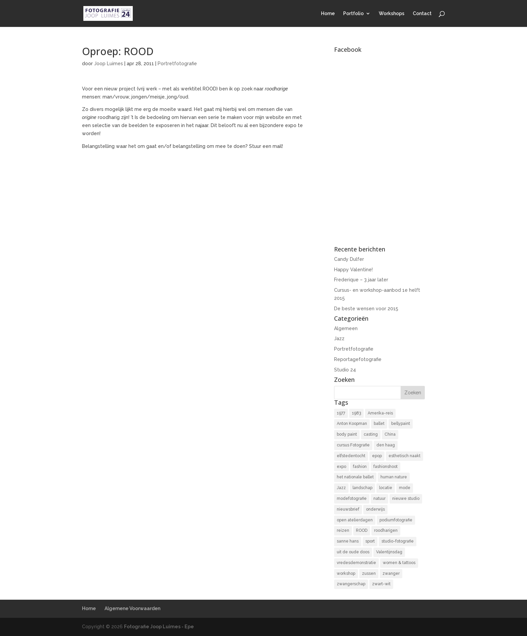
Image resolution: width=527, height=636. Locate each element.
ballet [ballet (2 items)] (379, 423)
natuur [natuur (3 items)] (379, 498)
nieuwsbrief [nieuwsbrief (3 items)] (348, 509)
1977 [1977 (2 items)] (341, 413)
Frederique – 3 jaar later (361, 279)
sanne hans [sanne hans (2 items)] (348, 541)
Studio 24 (345, 369)
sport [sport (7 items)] (370, 541)
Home (328, 13)
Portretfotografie (177, 63)
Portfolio (353, 13)
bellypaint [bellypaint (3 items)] (400, 423)
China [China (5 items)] (390, 434)
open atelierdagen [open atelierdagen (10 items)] (355, 520)
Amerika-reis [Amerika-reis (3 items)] (380, 413)
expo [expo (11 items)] (341, 466)
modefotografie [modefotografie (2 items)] (352, 498)
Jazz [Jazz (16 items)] (341, 487)
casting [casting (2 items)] (371, 434)
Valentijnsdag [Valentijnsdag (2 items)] (389, 552)
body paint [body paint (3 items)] (347, 434)
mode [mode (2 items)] (404, 487)
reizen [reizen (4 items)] (343, 530)
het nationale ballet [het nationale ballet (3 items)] (355, 477)
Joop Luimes (108, 63)
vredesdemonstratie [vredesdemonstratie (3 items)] (356, 562)
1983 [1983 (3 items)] (356, 413)
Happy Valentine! (353, 269)
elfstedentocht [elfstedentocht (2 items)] (351, 455)
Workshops (391, 13)
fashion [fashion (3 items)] (360, 466)
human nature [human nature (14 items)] (393, 477)
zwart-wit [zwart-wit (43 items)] (381, 584)
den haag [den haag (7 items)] (385, 445)
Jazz (339, 338)
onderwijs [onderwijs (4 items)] (375, 509)
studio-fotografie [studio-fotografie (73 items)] (397, 541)
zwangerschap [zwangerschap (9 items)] (351, 584)
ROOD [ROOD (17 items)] (361, 530)
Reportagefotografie (357, 359)
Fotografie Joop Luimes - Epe (159, 626)
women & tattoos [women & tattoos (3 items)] (399, 562)
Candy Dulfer (349, 259)
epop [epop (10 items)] (377, 455)
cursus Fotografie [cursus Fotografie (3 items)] (353, 445)
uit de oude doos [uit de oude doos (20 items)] (353, 552)
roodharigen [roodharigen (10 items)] (386, 530)
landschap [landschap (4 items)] (362, 487)
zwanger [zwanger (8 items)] (391, 573)
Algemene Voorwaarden (132, 608)
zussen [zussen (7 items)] (369, 573)
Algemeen (346, 328)
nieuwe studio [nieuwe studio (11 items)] (405, 498)
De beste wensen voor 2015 (366, 308)
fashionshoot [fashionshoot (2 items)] (385, 466)
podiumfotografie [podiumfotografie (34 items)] (395, 520)
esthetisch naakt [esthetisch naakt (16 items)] (404, 455)
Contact (422, 13)
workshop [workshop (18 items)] (346, 573)
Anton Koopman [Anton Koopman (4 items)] (352, 423)
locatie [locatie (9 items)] (385, 487)
